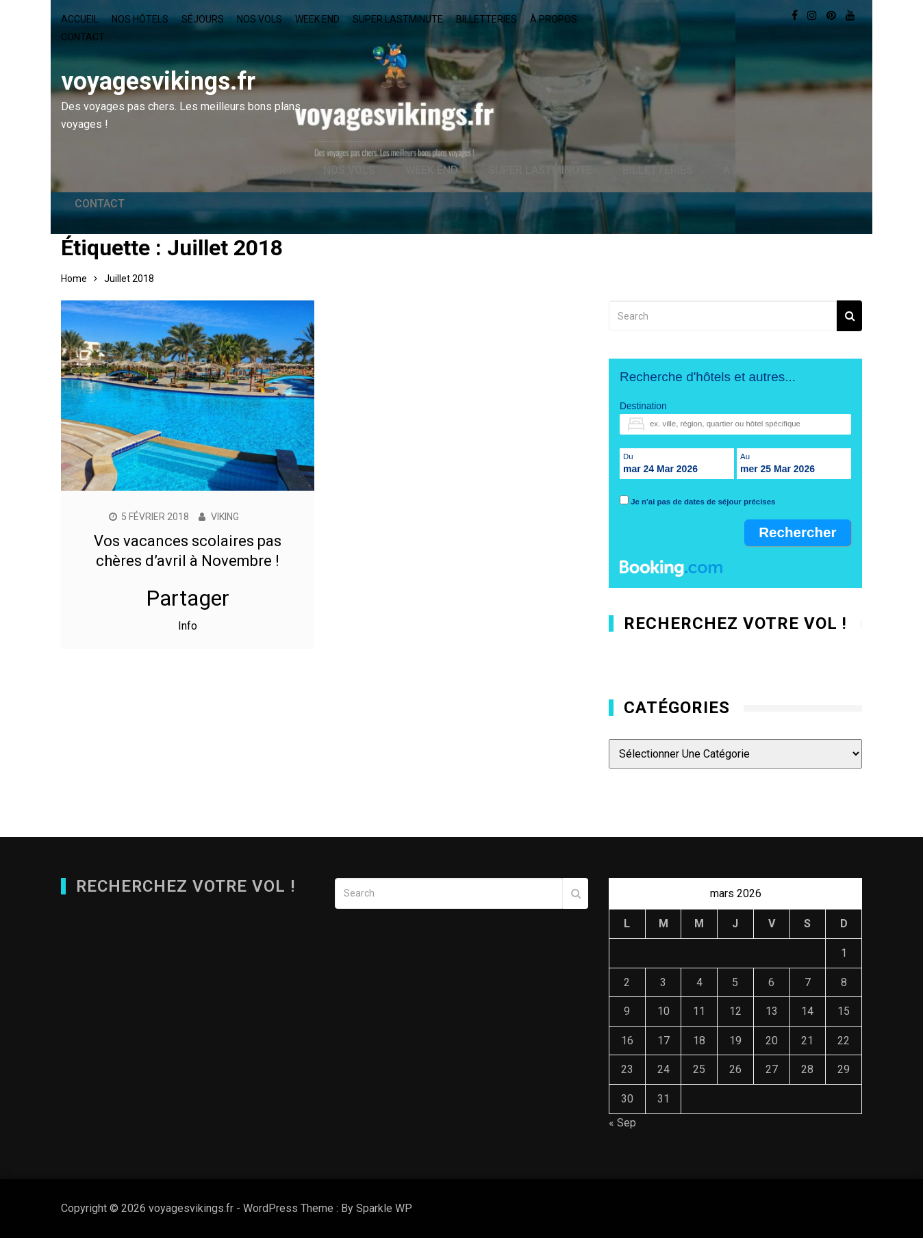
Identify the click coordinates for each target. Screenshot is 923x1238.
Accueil (80, 19)
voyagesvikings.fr (158, 81)
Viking (225, 516)
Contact (83, 36)
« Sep (622, 1122)
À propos (553, 19)
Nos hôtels (140, 19)
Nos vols (259, 19)
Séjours (202, 19)
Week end (317, 19)
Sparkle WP (384, 1208)
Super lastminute (398, 19)
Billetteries (486, 19)
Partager (187, 598)
